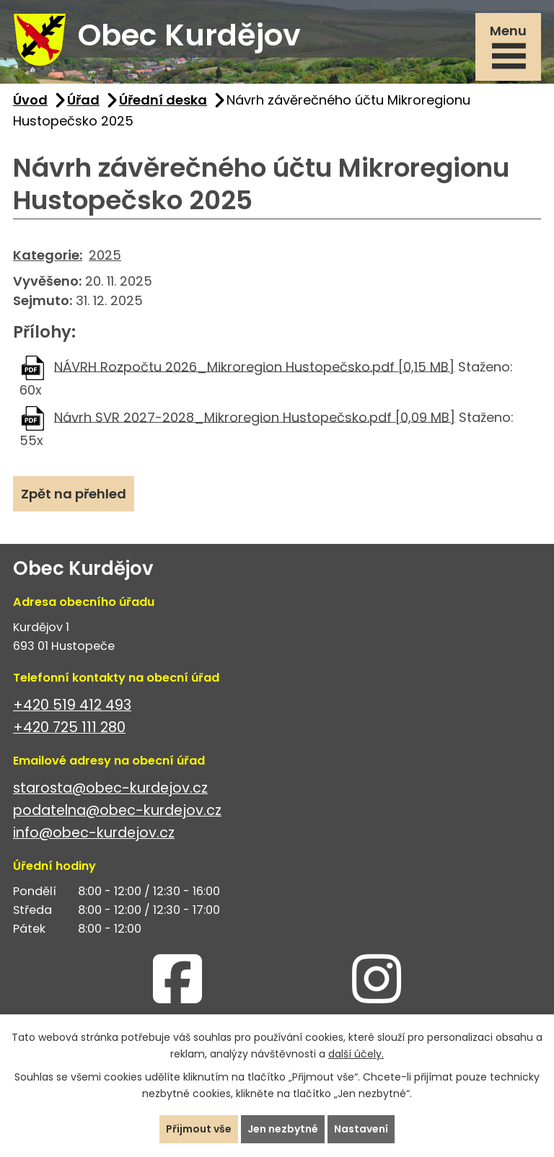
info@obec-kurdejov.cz (94, 833)
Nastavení (361, 1129)
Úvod (30, 100)
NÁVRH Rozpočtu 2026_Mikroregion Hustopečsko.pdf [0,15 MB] (254, 366)
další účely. (356, 1054)
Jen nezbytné (282, 1129)
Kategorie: (47, 255)
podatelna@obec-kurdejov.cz (117, 810)
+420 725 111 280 (69, 727)
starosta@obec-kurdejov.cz (110, 788)
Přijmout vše (199, 1129)
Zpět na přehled (73, 494)
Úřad (83, 100)
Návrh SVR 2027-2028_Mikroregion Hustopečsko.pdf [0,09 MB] (254, 417)
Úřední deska (163, 100)
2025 (105, 255)
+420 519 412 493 (72, 705)
